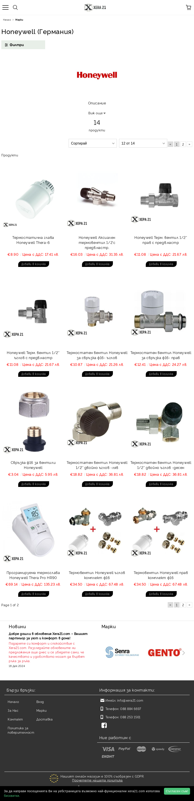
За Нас (13, 710)
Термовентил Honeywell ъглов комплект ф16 (97, 575)
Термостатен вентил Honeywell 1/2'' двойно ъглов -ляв (97, 465)
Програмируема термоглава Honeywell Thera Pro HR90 (33, 575)
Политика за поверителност (21, 730)
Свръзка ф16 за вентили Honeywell (33, 465)
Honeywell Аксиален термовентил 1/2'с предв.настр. (97, 242)
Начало (7, 19)
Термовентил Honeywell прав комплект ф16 (161, 575)
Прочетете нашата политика (97, 780)
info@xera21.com (130, 700)
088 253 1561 (130, 717)
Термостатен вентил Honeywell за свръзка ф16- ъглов (97, 355)
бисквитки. (12, 795)
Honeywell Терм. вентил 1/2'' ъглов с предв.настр (33, 355)
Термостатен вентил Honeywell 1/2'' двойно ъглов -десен (160, 465)
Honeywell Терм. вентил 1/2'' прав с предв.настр (160, 240)
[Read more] (49, 652)
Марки (41, 710)
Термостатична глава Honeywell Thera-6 (33, 240)
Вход (40, 701)
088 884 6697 (130, 708)
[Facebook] (105, 725)
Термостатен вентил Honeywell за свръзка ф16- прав (160, 355)
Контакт (15, 719)
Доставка (44, 719)
